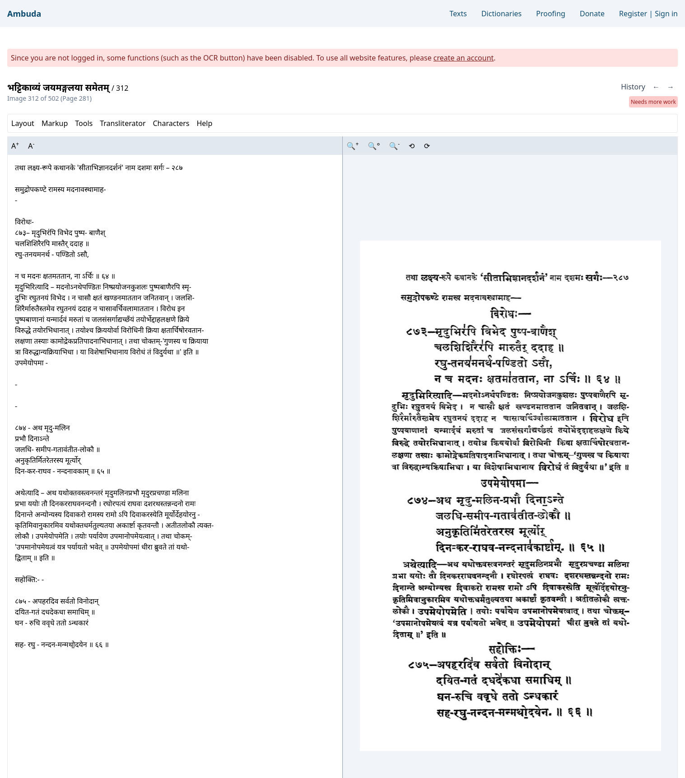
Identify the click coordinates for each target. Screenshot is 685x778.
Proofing (550, 14)
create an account (463, 58)
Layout (22, 123)
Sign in (666, 14)
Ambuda (24, 13)
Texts (458, 14)
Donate (592, 14)
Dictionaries (501, 14)
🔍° (374, 146)
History (633, 87)
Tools (84, 123)
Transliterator (122, 123)
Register (633, 14)
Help (204, 123)
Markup (55, 123)
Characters (171, 123)
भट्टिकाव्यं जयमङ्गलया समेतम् (59, 87)
